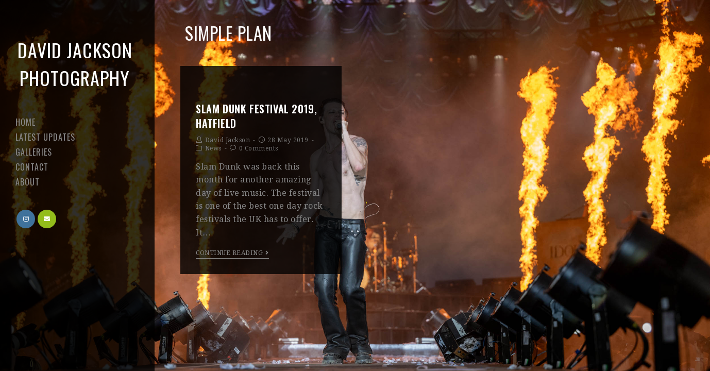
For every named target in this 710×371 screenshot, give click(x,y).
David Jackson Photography (75, 63)
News (213, 148)
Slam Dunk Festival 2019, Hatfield (256, 116)
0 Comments (258, 148)
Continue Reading (232, 253)
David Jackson (227, 140)
